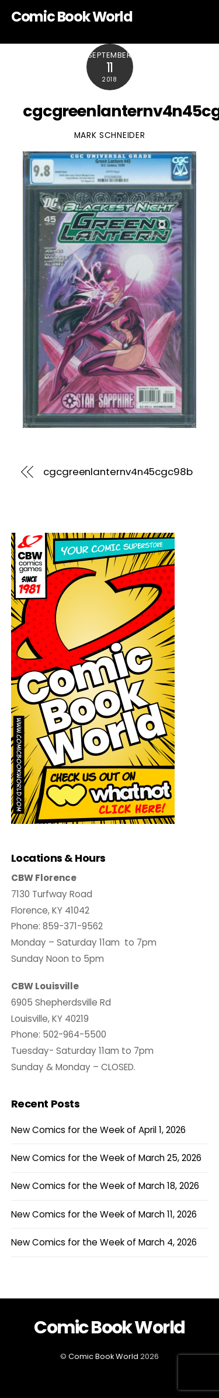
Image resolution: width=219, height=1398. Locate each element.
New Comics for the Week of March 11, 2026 (104, 1214)
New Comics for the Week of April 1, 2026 (98, 1130)
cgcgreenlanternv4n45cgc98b (118, 472)
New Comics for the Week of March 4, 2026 (104, 1242)
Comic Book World (103, 1356)
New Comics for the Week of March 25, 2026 (106, 1158)
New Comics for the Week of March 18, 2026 (105, 1186)
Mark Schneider (109, 135)
